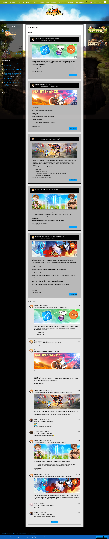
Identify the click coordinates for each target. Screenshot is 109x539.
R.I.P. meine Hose (8, 78)
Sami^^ (5, 80)
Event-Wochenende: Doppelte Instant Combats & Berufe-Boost (49, 236)
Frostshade (7, 30)
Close (105, 537)
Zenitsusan (6, 67)
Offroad (36, 431)
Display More (54, 521)
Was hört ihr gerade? (49, 505)
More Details (100, 537)
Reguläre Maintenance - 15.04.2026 (12, 69)
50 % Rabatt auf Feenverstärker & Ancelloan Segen (47, 38)
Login (100, 2)
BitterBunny (19, 53)
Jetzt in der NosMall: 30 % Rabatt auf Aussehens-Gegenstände (49, 138)
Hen (35, 503)
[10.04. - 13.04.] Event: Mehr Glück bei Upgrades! (46, 189)
